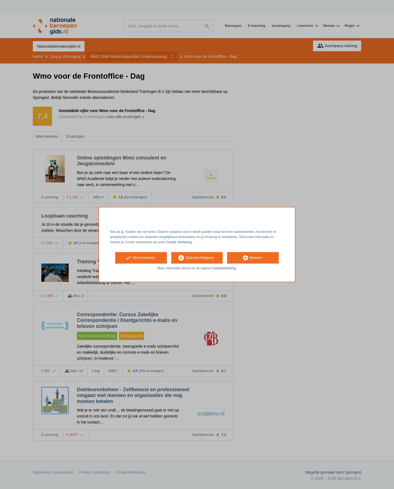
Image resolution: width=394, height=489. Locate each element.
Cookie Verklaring (179, 242)
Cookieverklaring (223, 268)
